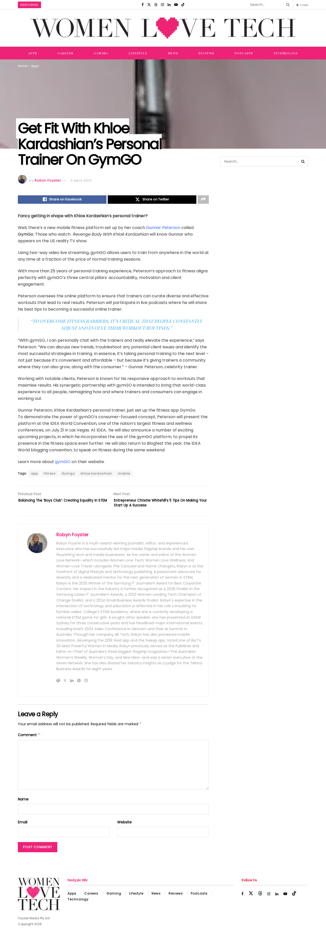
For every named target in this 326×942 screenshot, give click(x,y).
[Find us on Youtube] (176, 4)
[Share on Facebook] (62, 200)
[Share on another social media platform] (203, 200)
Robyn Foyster (48, 180)
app (34, 475)
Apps (32, 53)
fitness (50, 475)
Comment (29, 739)
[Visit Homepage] (163, 28)
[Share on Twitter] (152, 200)
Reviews (206, 53)
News (173, 53)
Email (22, 826)
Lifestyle (138, 53)
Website (124, 826)
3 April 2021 (81, 180)
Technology (286, 53)
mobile (124, 475)
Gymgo (68, 475)
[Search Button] (287, 4)
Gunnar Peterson (163, 229)
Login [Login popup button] (302, 5)
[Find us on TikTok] (182, 4)
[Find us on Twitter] (149, 4)
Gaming (101, 53)
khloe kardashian (96, 475)
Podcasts (244, 53)
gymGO (63, 463)
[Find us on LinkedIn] (169, 4)
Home (22, 66)
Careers (65, 53)
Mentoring (29, 5)
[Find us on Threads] (155, 4)
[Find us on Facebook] (143, 4)
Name (23, 803)
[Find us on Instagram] (162, 4)
